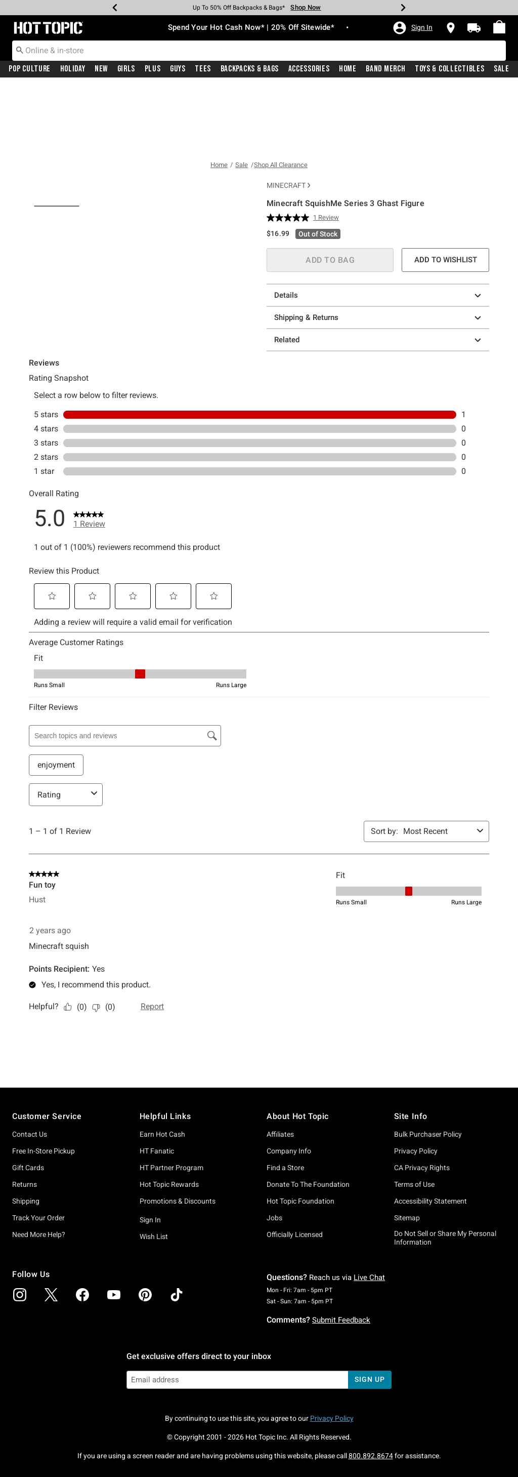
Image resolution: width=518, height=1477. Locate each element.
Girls (126, 69)
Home (348, 69)
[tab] (56, 422)
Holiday (72, 69)
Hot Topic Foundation (300, 1271)
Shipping (25, 1271)
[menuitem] (499, 27)
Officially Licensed (295, 1304)
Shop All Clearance (281, 97)
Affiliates (280, 1204)
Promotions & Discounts (177, 1271)
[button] (412, 27)
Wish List (154, 1306)
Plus (153, 69)
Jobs (274, 1288)
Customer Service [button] (47, 1185)
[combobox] (259, 51)
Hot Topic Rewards (169, 1254)
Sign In (150, 1290)
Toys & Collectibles (450, 69)
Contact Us (29, 1204)
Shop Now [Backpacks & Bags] (305, 7)
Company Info (289, 1221)
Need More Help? (38, 1304)
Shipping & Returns (379, 250)
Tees (203, 69)
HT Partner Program (171, 1237)
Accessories (309, 69)
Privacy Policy (416, 1221)
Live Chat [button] (369, 1346)
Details (379, 227)
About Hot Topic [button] (298, 1185)
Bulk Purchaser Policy (428, 1204)
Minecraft (288, 118)
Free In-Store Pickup (43, 1221)
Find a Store (285, 1237)
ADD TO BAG (330, 192)
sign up (369, 1449)
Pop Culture (30, 69)
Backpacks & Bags (250, 69)
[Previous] (114, 8)
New (101, 69)
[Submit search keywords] (19, 50)
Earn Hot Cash (162, 1204)
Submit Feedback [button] (341, 1389)
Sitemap (407, 1288)
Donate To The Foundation (308, 1254)
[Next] (403, 8)
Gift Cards (28, 1237)
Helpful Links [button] (165, 1185)
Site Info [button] (410, 1185)
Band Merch (385, 69)
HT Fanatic (157, 1221)
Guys (178, 69)
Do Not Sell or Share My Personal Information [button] (445, 1307)
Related (379, 272)
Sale (501, 69)
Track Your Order (38, 1288)
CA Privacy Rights (422, 1237)
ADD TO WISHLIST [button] (445, 191)
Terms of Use (414, 1254)
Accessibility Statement (430, 1271)
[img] (19, 1364)
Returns (24, 1254)
